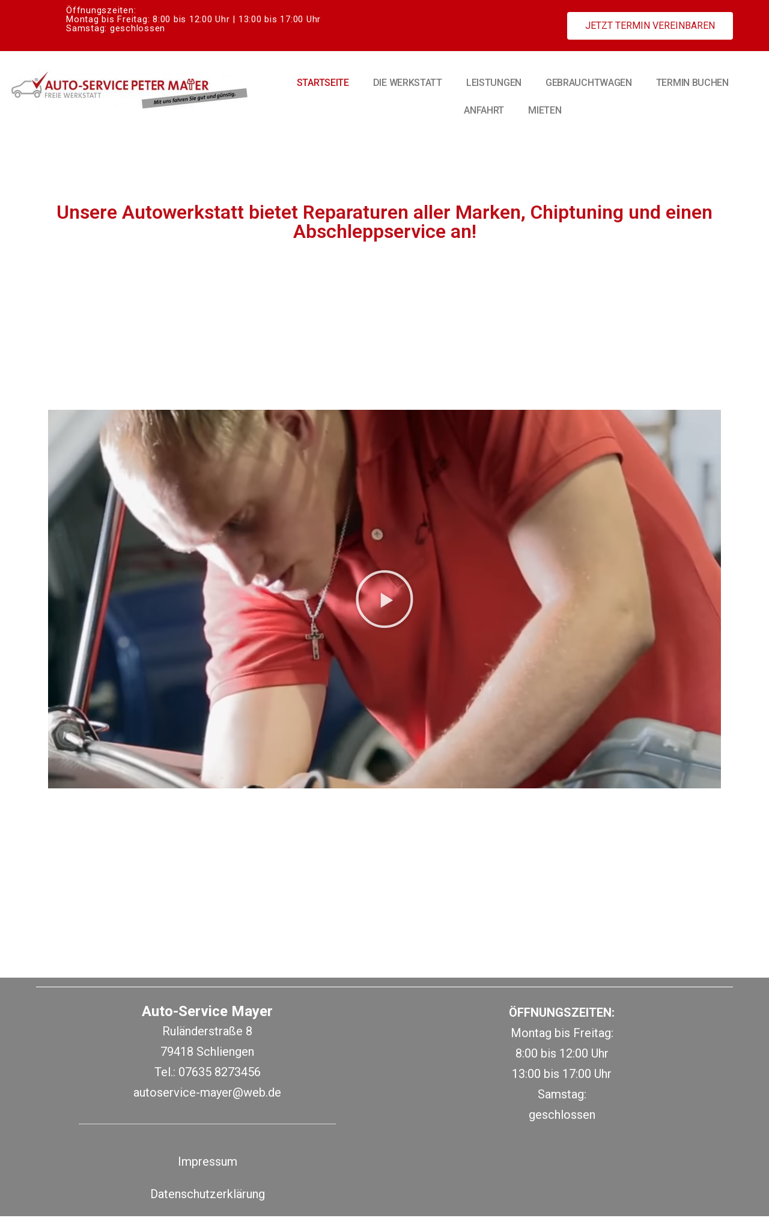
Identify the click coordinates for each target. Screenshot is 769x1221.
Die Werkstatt (407, 82)
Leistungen (493, 82)
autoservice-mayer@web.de (207, 1097)
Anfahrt (484, 110)
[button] (650, 26)
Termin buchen (692, 82)
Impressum (207, 1166)
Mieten (544, 110)
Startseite (323, 82)
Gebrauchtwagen (589, 82)
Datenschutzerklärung (207, 1199)
